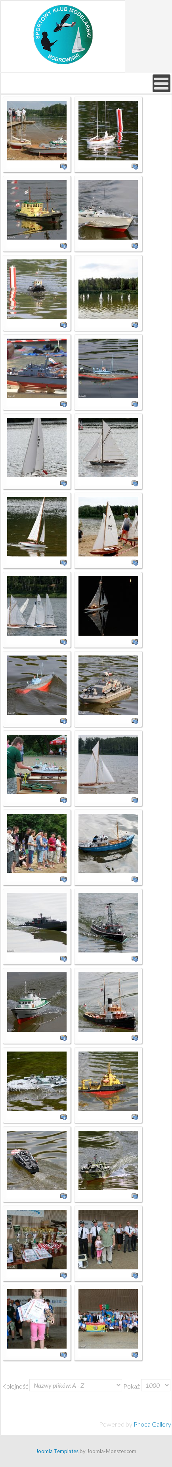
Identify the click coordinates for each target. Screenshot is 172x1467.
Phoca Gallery (152, 1424)
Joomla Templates (57, 1451)
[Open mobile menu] (161, 83)
